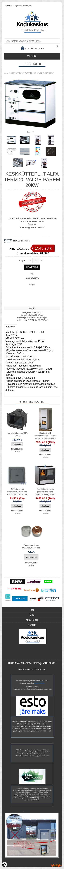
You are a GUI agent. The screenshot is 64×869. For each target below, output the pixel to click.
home (6, 73)
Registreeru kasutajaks (22, 6)
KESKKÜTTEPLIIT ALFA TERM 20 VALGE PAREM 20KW (32, 73)
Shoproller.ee (56, 865)
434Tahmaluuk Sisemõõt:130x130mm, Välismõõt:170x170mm (17, 492)
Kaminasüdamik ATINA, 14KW (17, 434)
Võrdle (32, 285)
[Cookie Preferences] (4, 864)
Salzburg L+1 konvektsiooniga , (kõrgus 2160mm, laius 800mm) (45, 436)
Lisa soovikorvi (31, 278)
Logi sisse (8, 6)
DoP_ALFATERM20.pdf (32, 312)
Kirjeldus (10, 327)
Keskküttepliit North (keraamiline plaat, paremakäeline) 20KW (45, 492)
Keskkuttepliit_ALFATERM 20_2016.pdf (32, 320)
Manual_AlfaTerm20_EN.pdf (32, 315)
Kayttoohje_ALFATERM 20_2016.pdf (32, 318)
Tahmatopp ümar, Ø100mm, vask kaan (31, 546)
